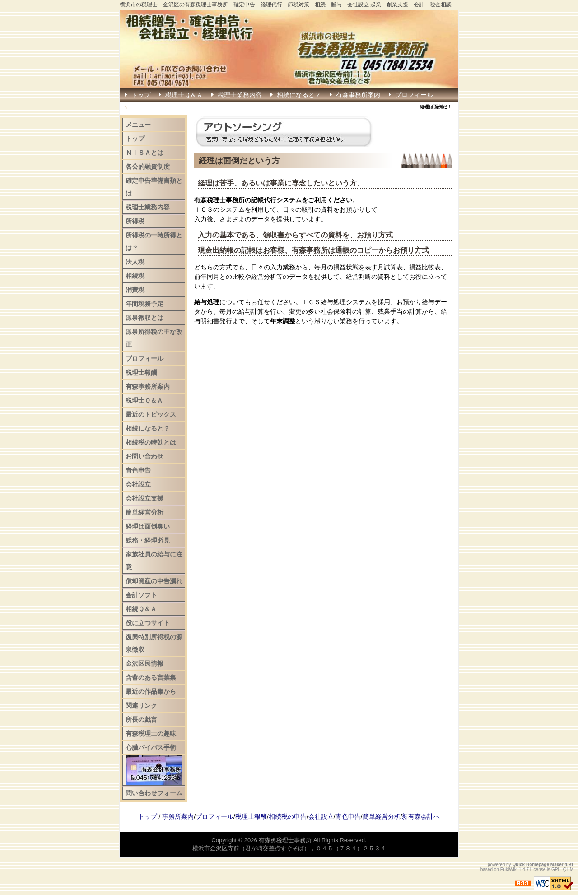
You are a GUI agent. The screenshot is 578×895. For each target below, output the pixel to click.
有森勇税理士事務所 (285, 840)
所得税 (135, 221)
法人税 (135, 261)
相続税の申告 (288, 816)
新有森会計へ (421, 816)
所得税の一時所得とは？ (154, 241)
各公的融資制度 (148, 166)
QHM (568, 869)
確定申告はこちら (156, 108)
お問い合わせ (144, 456)
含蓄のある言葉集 (151, 677)
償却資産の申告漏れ (154, 580)
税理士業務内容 (240, 94)
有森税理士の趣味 (151, 733)
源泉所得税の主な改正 (154, 338)
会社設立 (138, 484)
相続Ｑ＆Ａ (141, 608)
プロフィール (414, 94)
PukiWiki (508, 869)
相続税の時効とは (151, 442)
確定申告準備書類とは (154, 187)
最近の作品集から (151, 691)
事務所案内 (178, 816)
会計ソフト (141, 594)
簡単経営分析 (144, 512)
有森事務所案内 (358, 94)
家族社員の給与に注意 (154, 560)
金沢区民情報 (144, 663)
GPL (555, 869)
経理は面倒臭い (148, 526)
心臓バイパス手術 (151, 747)
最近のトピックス (151, 414)
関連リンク (141, 705)
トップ (140, 94)
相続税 (135, 275)
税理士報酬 (141, 372)
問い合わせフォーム (154, 793)
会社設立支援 (144, 498)
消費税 (135, 289)
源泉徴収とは (144, 317)
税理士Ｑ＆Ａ (184, 94)
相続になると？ (299, 94)
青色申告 (138, 470)
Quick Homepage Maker (537, 864)
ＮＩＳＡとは (144, 152)
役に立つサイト (148, 622)
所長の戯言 (141, 719)
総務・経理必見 (148, 540)
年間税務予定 (144, 303)
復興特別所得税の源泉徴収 (154, 643)
